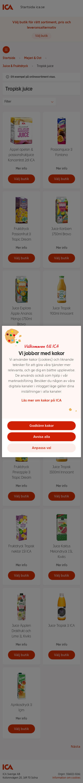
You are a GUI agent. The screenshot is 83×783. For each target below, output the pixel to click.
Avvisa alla (41, 437)
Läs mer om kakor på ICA (41, 400)
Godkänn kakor (41, 425)
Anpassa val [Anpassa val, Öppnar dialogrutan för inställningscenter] (41, 448)
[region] (41, 391)
